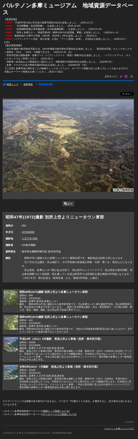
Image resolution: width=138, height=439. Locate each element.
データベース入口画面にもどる (59, 414)
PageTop (130, 422)
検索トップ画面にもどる (56, 411)
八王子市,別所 (30, 238)
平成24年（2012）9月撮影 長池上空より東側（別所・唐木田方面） (61, 338)
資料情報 (28, 84)
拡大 (68, 203)
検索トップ (10, 84)
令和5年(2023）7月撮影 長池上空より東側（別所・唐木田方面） (59, 366)
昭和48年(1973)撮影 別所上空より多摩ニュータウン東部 (53, 291)
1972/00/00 (28, 232)
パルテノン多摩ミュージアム (119, 428)
